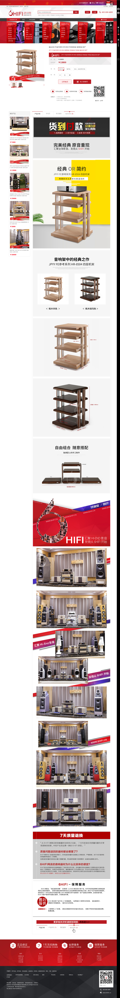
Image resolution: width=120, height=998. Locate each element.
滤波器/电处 (82, 34)
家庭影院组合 (100, 30)
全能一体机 (29, 34)
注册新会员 (21, 956)
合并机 (58, 15)
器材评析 (42, 19)
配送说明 (60, 960)
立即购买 (65, 82)
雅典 (43, 974)
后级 (27, 32)
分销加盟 (99, 958)
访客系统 (62, 974)
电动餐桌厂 (80, 974)
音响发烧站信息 (29, 982)
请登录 (21, 6)
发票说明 (40, 958)
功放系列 (29, 24)
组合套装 (100, 24)
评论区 (105, 19)
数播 (45, 34)
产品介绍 (37, 113)
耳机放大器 (29, 38)
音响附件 (82, 24)
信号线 (63, 30)
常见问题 (21, 961)
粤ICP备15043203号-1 (20, 986)
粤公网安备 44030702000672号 (14, 988)
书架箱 (52, 15)
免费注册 (26, 6)
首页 (23, 19)
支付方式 (40, 956)
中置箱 (10, 32)
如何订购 (21, 958)
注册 (94, 12)
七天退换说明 (79, 960)
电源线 (63, 28)
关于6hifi (106, 6)
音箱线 (63, 32)
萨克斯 (8, 977)
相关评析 (69, 113)
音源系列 (47, 24)
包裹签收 (60, 956)
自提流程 (60, 961)
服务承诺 (79, 956)
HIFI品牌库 (32, 19)
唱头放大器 (29, 36)
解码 (45, 30)
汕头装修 (26, 974)
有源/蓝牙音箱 (12, 38)
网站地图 (9, 982)
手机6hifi (111, 6)
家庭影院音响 (20, 982)
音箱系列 (11, 24)
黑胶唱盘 (46, 36)
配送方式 (60, 958)
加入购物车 (82, 82)
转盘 (45, 32)
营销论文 (71, 974)
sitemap (14, 982)
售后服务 (59, 113)
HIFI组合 (99, 28)
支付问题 (40, 960)
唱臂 (80, 38)
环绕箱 (10, 34)
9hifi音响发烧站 (19, 974)
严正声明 (99, 960)
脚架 (62, 15)
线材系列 (65, 24)
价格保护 (79, 958)
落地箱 (10, 30)
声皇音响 (53, 974)
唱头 (80, 36)
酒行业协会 (36, 974)
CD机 (47, 15)
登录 (87, 12)
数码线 (63, 34)
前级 (27, 30)
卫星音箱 (10, 41)
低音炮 (10, 36)
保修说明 (79, 961)
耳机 (80, 32)
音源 (43, 15)
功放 (39, 15)
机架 (80, 30)
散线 (62, 36)
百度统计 (36, 982)
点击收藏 (118, 44)
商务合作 (99, 956)
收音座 (45, 38)
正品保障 (21, 960)
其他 (80, 41)
